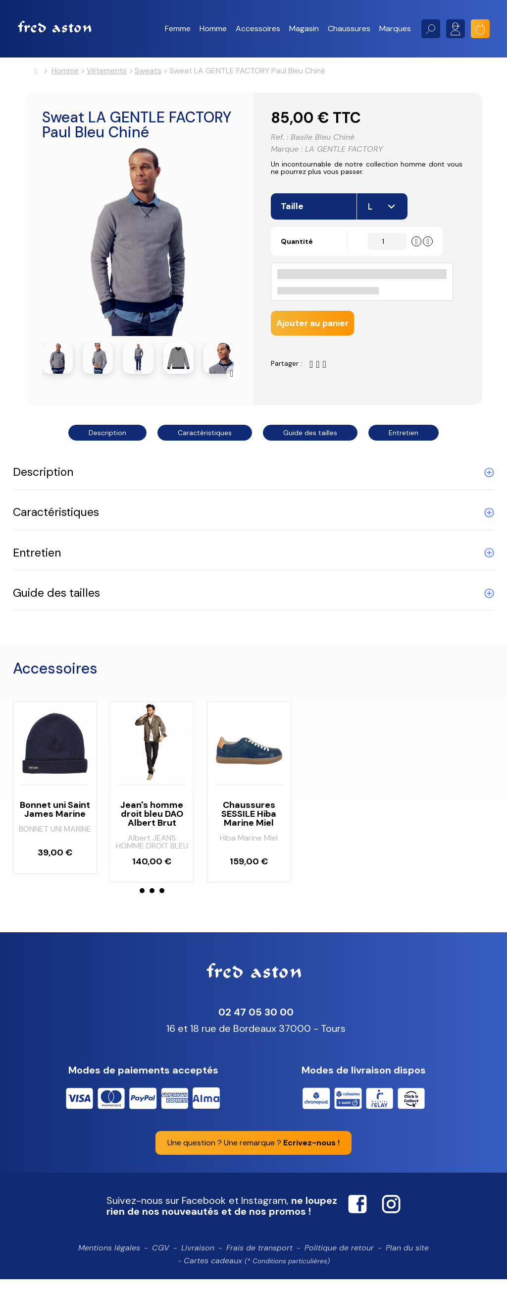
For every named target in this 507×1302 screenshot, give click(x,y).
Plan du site (407, 1270)
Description (107, 434)
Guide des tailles (310, 434)
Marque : (287, 152)
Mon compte (455, 28)
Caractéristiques (205, 434)
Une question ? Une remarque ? (253, 1165)
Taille (293, 216)
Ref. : (279, 140)
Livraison (197, 1270)
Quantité (300, 251)
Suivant (233, 374)
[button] (177, 28)
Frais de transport (259, 1270)
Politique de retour (339, 1270)
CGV (160, 1270)
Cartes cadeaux (257, 1283)
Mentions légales (109, 1270)
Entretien (403, 434)
